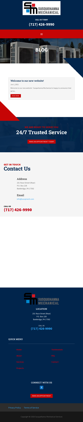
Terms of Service (31, 407)
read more (15, 96)
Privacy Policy (14, 407)
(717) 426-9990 (18, 209)
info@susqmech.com (25, 199)
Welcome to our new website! (27, 80)
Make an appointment (41, 396)
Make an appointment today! (41, 142)
